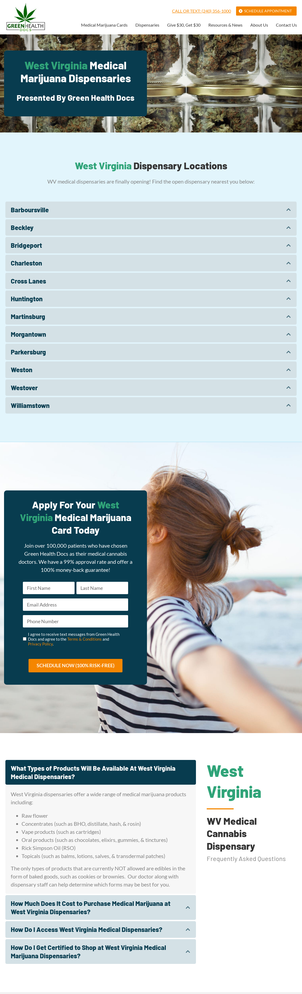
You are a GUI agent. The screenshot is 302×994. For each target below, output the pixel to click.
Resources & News (225, 25)
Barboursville (30, 210)
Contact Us (286, 25)
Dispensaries (147, 25)
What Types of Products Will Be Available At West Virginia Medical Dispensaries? (93, 774)
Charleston (26, 263)
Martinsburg (28, 316)
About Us (259, 25)
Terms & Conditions (84, 640)
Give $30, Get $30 (184, 25)
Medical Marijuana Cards (104, 25)
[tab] (151, 210)
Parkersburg (28, 352)
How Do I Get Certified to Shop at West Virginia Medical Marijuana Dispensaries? (88, 953)
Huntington (27, 299)
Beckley (22, 227)
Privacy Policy (40, 645)
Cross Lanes (28, 281)
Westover (24, 388)
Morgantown (28, 334)
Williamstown (30, 405)
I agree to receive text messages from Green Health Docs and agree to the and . (74, 640)
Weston (21, 370)
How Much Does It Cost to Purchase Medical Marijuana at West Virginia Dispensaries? (90, 909)
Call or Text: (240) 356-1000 (201, 10)
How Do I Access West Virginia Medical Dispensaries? (86, 931)
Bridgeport (26, 245)
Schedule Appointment (268, 11)
